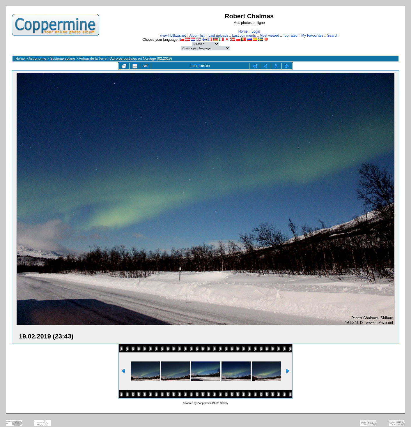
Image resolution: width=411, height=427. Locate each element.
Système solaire (62, 59)
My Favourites (312, 35)
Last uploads (218, 35)
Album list (197, 35)
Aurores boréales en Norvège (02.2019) (141, 59)
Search (332, 35)
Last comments (244, 35)
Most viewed (269, 35)
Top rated (290, 35)
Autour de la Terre (93, 59)
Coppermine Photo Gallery (212, 403)
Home (243, 31)
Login (255, 31)
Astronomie (37, 59)
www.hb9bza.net (173, 35)
